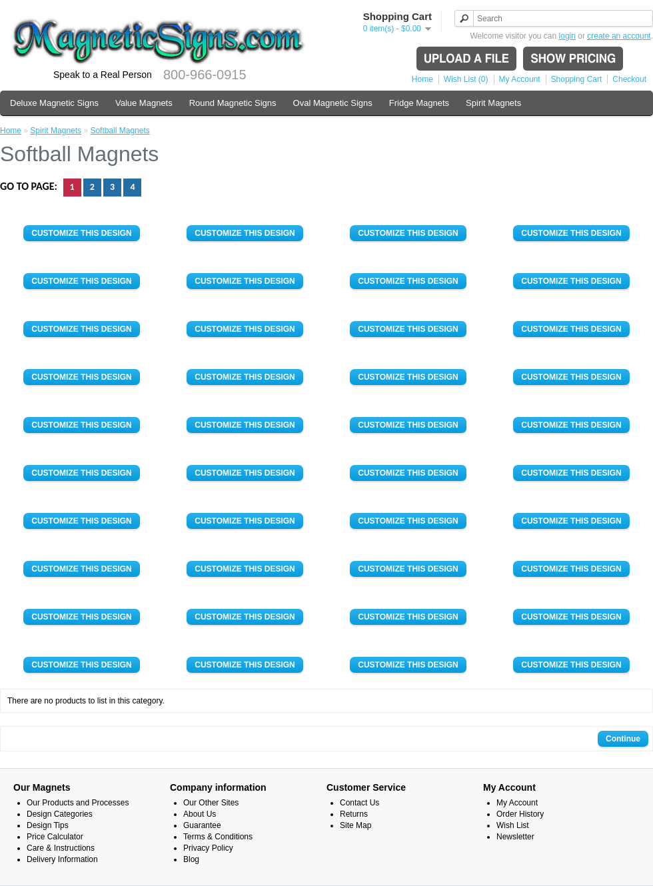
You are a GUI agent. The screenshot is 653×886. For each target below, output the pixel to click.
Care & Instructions (61, 848)
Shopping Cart (576, 79)
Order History (520, 814)
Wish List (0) (466, 79)
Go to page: (30, 186)
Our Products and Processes (78, 802)
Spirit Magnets (493, 103)
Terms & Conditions (218, 836)
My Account (519, 79)
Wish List (512, 825)
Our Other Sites (211, 802)
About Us (199, 814)
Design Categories (60, 814)
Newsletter (515, 836)
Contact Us (359, 802)
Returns (354, 814)
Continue (623, 738)
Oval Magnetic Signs (332, 103)
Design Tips (48, 825)
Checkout (629, 79)
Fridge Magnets (419, 103)
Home (422, 79)
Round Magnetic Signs (233, 103)
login (567, 36)
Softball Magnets (119, 130)
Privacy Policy (208, 848)
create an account (618, 36)
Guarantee (202, 825)
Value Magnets (144, 103)
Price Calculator (55, 836)
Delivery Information (62, 859)
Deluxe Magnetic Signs (54, 103)
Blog (191, 859)
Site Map (355, 825)
